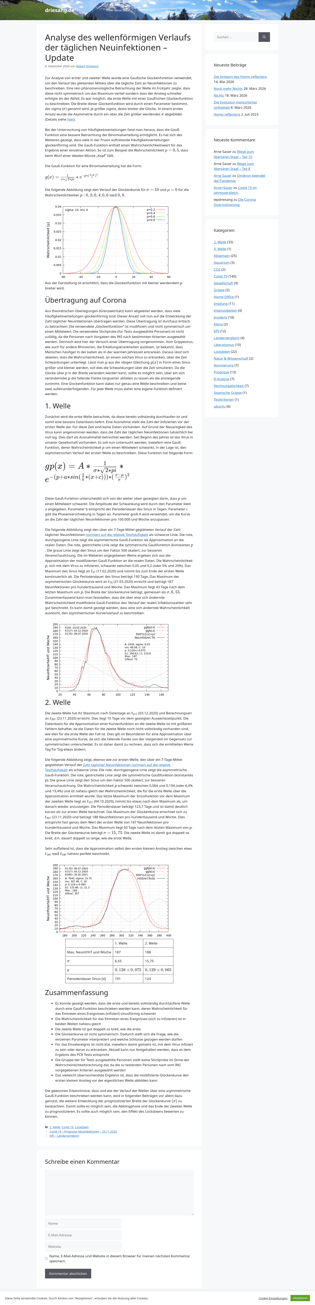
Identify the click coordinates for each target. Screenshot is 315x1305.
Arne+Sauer (223, 187)
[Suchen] (264, 37)
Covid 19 (174, 10)
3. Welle (220, 248)
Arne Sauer (222, 175)
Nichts (219, 95)
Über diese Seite (117, 10)
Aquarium (222, 262)
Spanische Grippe (228, 392)
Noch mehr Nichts (228, 88)
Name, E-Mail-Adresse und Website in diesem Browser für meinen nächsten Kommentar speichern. (119, 1259)
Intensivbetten (225, 310)
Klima (218, 324)
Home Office (224, 296)
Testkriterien (224, 399)
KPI (216, 331)
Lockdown (82, 1127)
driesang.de (60, 10)
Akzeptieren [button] (300, 1298)
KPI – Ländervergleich (64, 1136)
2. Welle (55, 1127)
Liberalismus (224, 344)
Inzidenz (220, 317)
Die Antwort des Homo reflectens (240, 76)
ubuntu (193, 10)
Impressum (258, 10)
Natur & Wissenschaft (226, 10)
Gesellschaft (150, 10)
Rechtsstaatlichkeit (229, 385)
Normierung (224, 365)
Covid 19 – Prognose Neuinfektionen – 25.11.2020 (83, 1131)
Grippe (219, 290)
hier (70, 119)
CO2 (217, 269)
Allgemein (222, 255)
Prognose (221, 372)
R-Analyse (221, 379)
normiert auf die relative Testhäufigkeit (117, 534)
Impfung (221, 303)
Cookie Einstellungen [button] (273, 1298)
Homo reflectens (227, 114)
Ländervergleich (227, 338)
